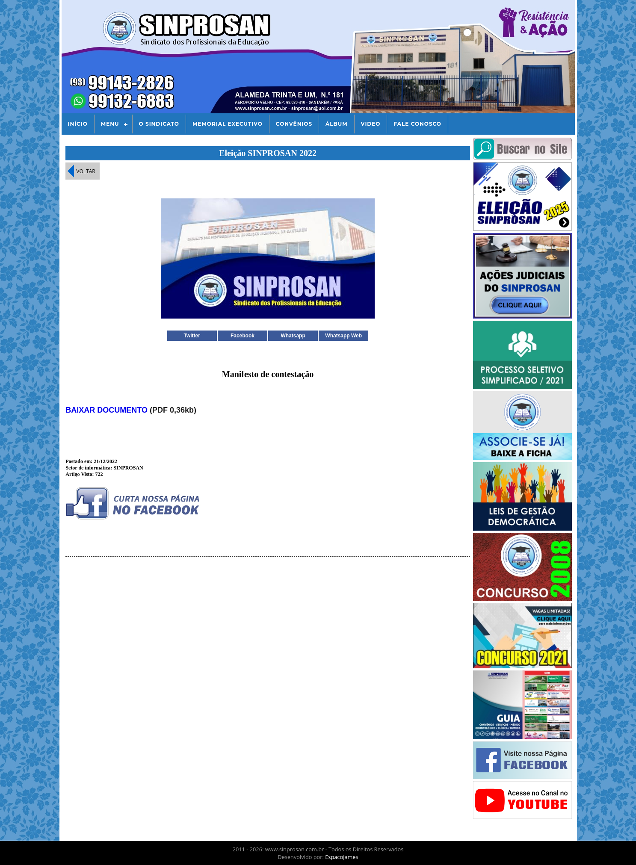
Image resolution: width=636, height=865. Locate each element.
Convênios (294, 124)
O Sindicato (159, 124)
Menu (110, 124)
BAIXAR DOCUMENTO (106, 410)
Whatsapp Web (343, 336)
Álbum (336, 124)
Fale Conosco (417, 124)
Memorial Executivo (227, 124)
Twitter (192, 336)
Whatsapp (293, 336)
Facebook (242, 336)
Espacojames (341, 857)
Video (371, 124)
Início (78, 124)
